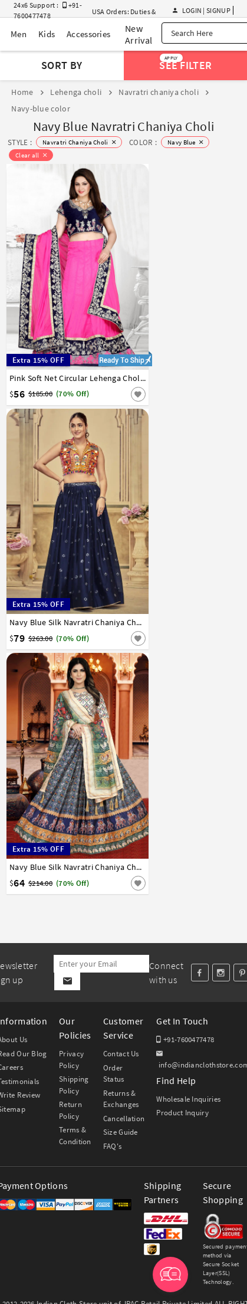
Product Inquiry (182, 1113)
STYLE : (20, 142)
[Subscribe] (67, 981)
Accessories (88, 34)
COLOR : (143, 142)
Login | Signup (201, 10)
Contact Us (121, 1054)
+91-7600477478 (185, 1039)
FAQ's (112, 1146)
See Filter (185, 63)
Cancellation (124, 1119)
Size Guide (120, 1132)
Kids (46, 34)
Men (19, 34)
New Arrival (138, 34)
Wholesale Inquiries (188, 1099)
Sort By (61, 65)
